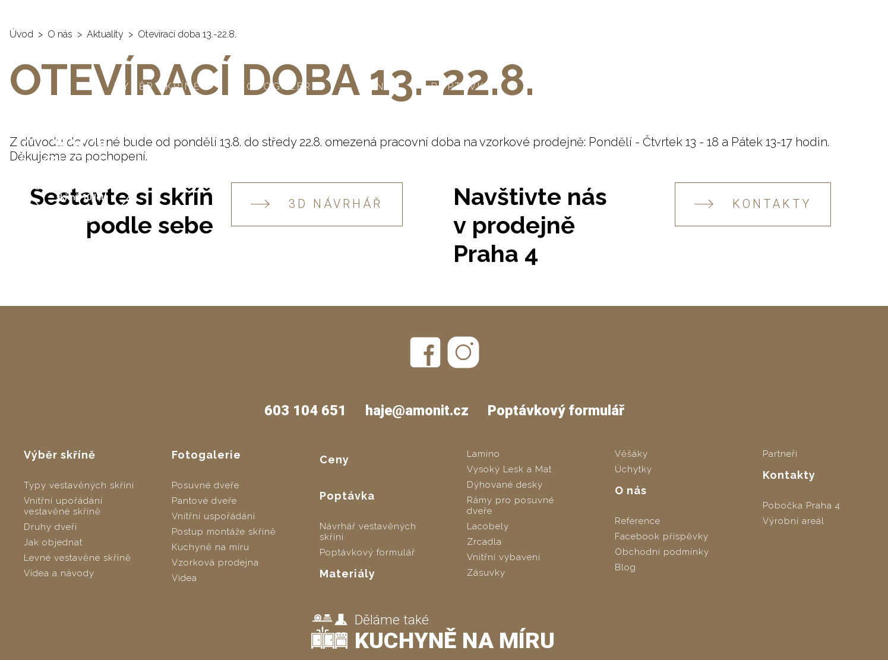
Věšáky (631, 454)
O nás (654, 86)
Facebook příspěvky (662, 536)
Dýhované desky (505, 484)
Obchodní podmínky (662, 552)
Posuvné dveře (205, 485)
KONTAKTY (752, 204)
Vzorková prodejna (215, 562)
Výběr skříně (157, 86)
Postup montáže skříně (224, 531)
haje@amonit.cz (835, 12)
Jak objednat (53, 542)
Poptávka (462, 86)
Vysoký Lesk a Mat (509, 469)
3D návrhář (317, 204)
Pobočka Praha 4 (801, 505)
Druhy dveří (50, 527)
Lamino (483, 454)
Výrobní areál (793, 521)
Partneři (780, 454)
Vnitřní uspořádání (213, 516)
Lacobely (488, 526)
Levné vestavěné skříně (77, 557)
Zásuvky (486, 572)
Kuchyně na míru (210, 547)
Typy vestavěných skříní (79, 485)
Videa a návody (59, 573)
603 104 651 (751, 12)
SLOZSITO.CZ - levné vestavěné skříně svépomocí (351, 12)
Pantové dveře (204, 500)
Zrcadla (484, 541)
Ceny (377, 86)
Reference (638, 521)
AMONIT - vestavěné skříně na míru (108, 12)
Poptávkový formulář (556, 410)
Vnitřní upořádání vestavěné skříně (63, 506)
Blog (625, 567)
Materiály (564, 86)
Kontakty (743, 86)
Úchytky (633, 469)
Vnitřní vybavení (504, 557)
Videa (184, 578)
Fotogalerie (281, 86)
